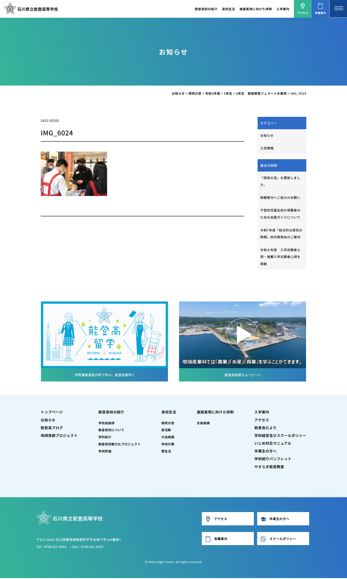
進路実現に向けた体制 (255, 9)
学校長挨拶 (106, 424)
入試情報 (267, 148)
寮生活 (166, 452)
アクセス (261, 420)
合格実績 (203, 424)
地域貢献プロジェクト (59, 436)
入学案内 (282, 9)
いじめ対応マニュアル (272, 444)
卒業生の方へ (265, 451)
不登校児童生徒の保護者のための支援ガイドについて (280, 214)
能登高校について (111, 431)
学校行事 (167, 445)
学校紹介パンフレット (273, 459)
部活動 (166, 431)
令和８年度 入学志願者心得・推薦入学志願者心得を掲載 (280, 257)
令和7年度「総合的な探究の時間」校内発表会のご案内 (281, 234)
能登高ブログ (52, 428)
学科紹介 (105, 438)
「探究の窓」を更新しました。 (280, 181)
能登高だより (265, 428)
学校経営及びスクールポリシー (280, 436)
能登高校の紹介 (206, 9)
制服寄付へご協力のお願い (280, 197)
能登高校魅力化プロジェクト (119, 445)
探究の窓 (167, 424)
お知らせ (267, 135)
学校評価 (105, 452)
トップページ (52, 413)
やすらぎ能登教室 (269, 467)
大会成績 (167, 438)
